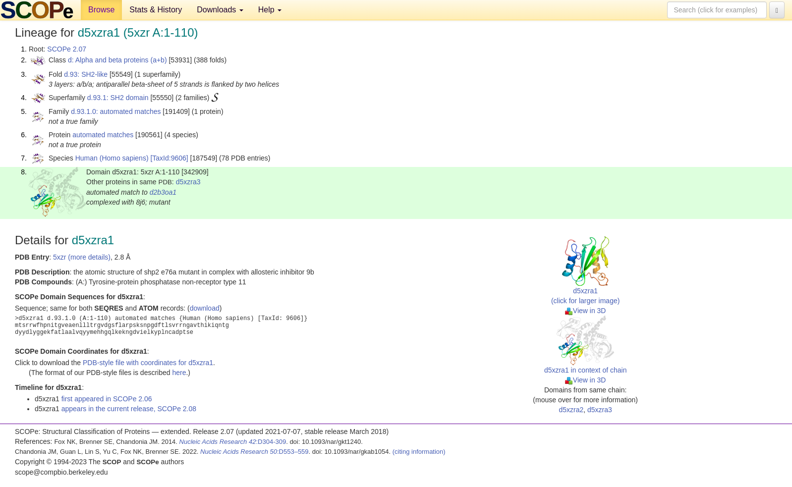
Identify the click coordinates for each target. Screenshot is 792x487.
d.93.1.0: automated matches (116, 111)
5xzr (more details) (82, 257)
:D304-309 (232, 441)
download (205, 308)
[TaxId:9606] (169, 158)
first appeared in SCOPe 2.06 (106, 399)
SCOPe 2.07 (66, 49)
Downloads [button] (220, 9)
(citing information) (419, 451)
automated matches (102, 135)
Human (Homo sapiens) (112, 158)
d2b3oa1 (163, 192)
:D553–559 (254, 451)
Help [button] (270, 9)
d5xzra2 (571, 410)
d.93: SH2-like (86, 74)
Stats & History (155, 9)
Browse (101, 9)
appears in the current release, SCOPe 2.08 (128, 409)
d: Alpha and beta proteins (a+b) (117, 60)
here (179, 373)
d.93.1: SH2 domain (118, 98)
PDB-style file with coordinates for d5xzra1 (148, 363)
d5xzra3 (188, 182)
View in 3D (585, 311)
